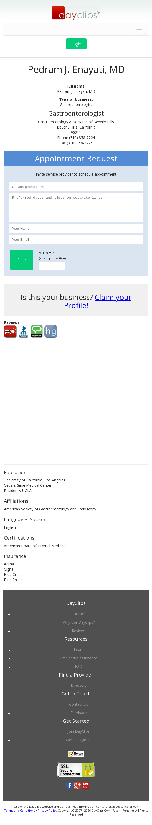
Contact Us (78, 708)
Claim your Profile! (97, 306)
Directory (79, 690)
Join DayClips (79, 736)
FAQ (78, 671)
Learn (79, 654)
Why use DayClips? (79, 626)
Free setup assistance (78, 662)
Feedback (78, 717)
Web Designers (79, 744)
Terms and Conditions (19, 815)
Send (21, 264)
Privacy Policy (47, 815)
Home (78, 618)
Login (76, 44)
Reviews (79, 635)
